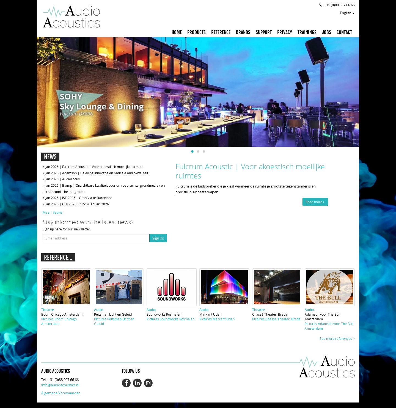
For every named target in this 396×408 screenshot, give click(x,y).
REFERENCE (220, 32)
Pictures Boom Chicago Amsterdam (59, 321)
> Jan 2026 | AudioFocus (61, 179)
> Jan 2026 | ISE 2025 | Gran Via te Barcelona (77, 197)
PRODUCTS (196, 32)
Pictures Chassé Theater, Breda (276, 319)
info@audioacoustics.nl (60, 384)
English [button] (347, 12)
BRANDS (243, 32)
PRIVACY (284, 32)
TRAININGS (307, 32)
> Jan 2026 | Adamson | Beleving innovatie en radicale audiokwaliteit (95, 173)
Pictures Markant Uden (217, 319)
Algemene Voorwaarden (61, 392)
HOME (177, 32)
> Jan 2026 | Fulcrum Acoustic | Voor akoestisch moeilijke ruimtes (93, 166)
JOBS (326, 32)
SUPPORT (264, 32)
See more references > (337, 338)
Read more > (315, 202)
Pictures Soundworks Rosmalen (170, 319)
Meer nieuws (52, 212)
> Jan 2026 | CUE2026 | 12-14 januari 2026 (76, 204)
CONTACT (344, 32)
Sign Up (158, 238)
